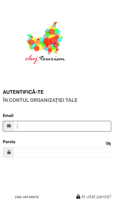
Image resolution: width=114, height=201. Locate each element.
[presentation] (45, 175)
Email (8, 115)
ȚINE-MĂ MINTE (27, 197)
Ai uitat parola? (93, 196)
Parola (9, 142)
